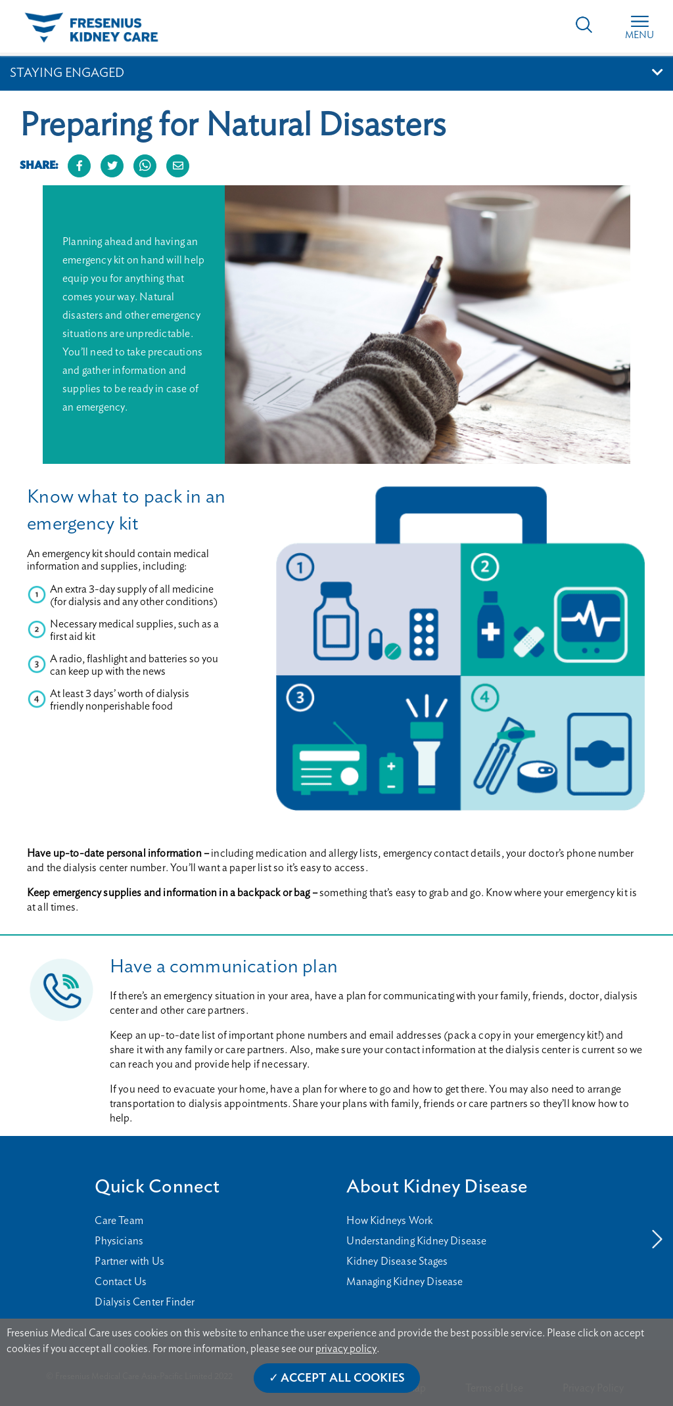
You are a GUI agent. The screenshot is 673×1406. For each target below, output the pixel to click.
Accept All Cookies (343, 1378)
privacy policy (346, 1349)
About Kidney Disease (436, 1186)
